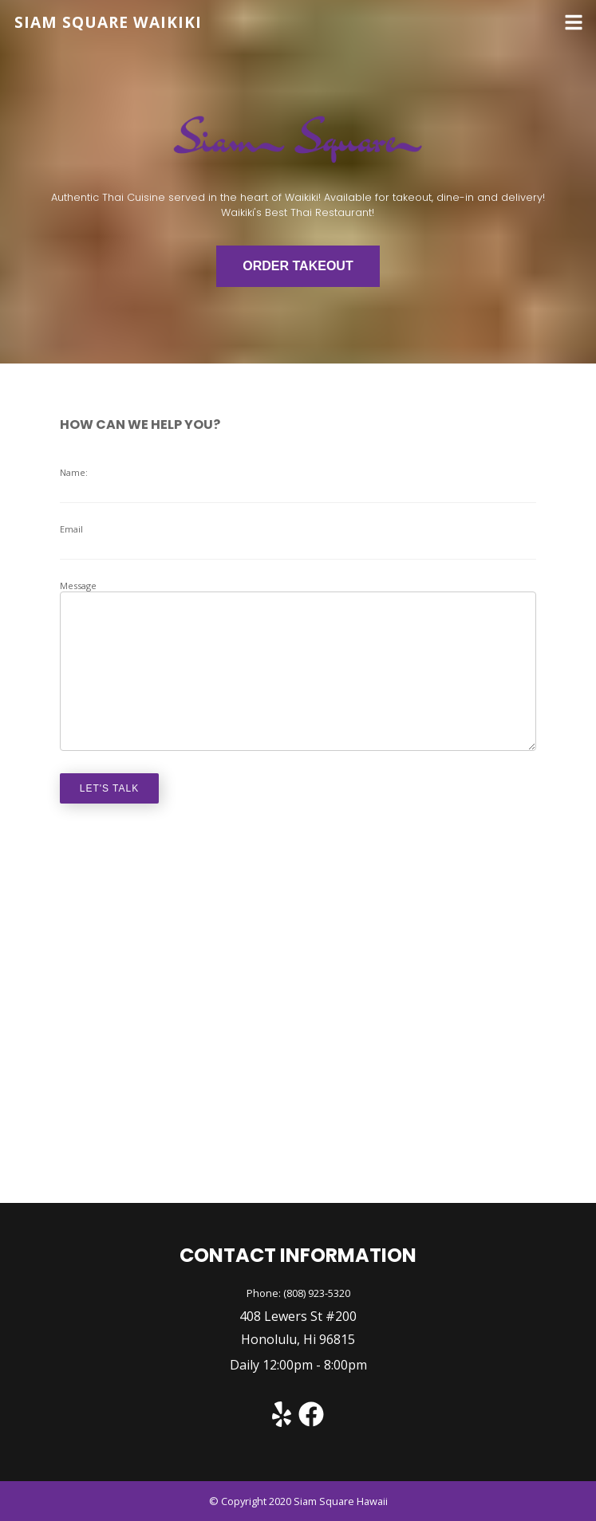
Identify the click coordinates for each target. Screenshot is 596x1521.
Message (298, 665)
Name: (298, 484)
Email (298, 541)
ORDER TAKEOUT (298, 266)
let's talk (110, 788)
